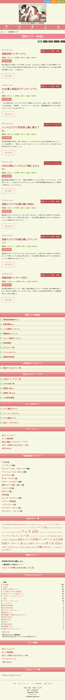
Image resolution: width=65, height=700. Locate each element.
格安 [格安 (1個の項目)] (12, 547)
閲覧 (50, 41)
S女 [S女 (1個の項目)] (34, 524)
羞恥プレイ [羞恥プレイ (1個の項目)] (52, 547)
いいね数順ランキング (11, 329)
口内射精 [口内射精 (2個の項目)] (13, 540)
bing (4, 598)
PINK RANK (7, 617)
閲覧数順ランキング (10, 333)
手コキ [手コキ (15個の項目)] (53, 543)
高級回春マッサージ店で (14, 277)
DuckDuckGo (8, 608)
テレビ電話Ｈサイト (10, 408)
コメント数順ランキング (12, 338)
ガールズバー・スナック (11, 511)
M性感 (4, 495)
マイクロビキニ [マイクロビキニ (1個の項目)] (50, 532)
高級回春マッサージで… (14, 54)
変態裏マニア (8, 626)
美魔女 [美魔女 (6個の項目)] (42, 547)
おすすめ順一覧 (8, 383)
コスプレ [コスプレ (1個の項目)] (21, 527)
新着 (40, 41)
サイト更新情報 (7, 439)
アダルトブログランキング (13, 596)
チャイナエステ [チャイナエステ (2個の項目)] (53, 528)
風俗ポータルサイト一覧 (12, 368)
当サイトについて (8, 435)
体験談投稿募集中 (11, 320)
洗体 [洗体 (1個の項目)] (17, 547)
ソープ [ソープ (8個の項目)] (41, 527)
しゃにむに (7, 603)
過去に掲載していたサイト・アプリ (15, 442)
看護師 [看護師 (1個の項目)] (29, 547)
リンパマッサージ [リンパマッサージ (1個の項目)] (36, 536)
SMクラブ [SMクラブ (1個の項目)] (28, 524)
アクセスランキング (9, 659)
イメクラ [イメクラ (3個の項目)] (53, 524)
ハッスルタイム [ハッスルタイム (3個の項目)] (12, 532)
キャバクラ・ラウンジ (10, 508)
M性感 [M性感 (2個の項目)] (9, 524)
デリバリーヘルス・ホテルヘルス (14, 469)
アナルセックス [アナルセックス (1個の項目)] (42, 524)
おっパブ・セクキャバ (10, 498)
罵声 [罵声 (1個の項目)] (34, 547)
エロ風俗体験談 (8, 397)
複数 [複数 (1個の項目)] (58, 547)
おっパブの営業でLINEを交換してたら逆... (19, 568)
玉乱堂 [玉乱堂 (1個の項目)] (23, 547)
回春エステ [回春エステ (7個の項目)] (25, 539)
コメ (62, 41)
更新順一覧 (9, 393)
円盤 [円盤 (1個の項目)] (6, 539)
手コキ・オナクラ (8, 478)
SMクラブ (5, 491)
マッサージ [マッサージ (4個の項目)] (8, 536)
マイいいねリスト (9, 352)
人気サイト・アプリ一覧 (12, 379)
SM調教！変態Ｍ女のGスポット (15, 615)
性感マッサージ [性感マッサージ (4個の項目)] (36, 543)
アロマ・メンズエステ (10, 482)
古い (45, 41)
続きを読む (8, 75)
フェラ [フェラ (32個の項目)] (29, 531)
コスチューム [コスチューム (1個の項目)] (12, 527)
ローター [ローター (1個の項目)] (45, 536)
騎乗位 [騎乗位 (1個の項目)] (8, 549)
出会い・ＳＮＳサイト (11, 422)
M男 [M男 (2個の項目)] (15, 524)
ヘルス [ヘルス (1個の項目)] (41, 532)
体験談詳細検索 (8, 357)
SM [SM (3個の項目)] (21, 524)
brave (5, 622)
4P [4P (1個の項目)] (3, 524)
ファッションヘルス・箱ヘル (12, 472)
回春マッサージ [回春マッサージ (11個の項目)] (45, 539)
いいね (57, 41)
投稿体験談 (7, 343)
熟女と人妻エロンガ (10, 589)
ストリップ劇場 (7, 501)
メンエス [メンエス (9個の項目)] (22, 535)
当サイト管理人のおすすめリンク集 (15, 445)
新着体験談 (8, 324)
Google (6, 584)
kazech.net (32, 694)
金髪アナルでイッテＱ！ (12, 629)
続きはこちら (6, 632)
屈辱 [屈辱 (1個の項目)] (26, 543)
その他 (4, 462)
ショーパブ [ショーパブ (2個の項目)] (30, 528)
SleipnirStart (7, 624)
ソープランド (7, 465)
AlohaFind (7, 619)
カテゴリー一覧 (8, 347)
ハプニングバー (7, 504)
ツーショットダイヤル (11, 413)
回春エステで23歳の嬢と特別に (18, 204)
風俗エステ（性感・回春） (11, 485)
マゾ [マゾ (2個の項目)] (59, 532)
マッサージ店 (7, 488)
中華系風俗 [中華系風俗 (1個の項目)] (54, 536)
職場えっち (7, 612)
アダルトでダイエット (11, 610)
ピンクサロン (7, 475)
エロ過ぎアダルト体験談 (12, 591)
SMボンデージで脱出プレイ (13, 594)
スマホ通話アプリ (9, 418)
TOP (14, 683)
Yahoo (5, 587)
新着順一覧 (8, 388)
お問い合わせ (7, 448)
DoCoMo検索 (8, 605)
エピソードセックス (10, 601)
